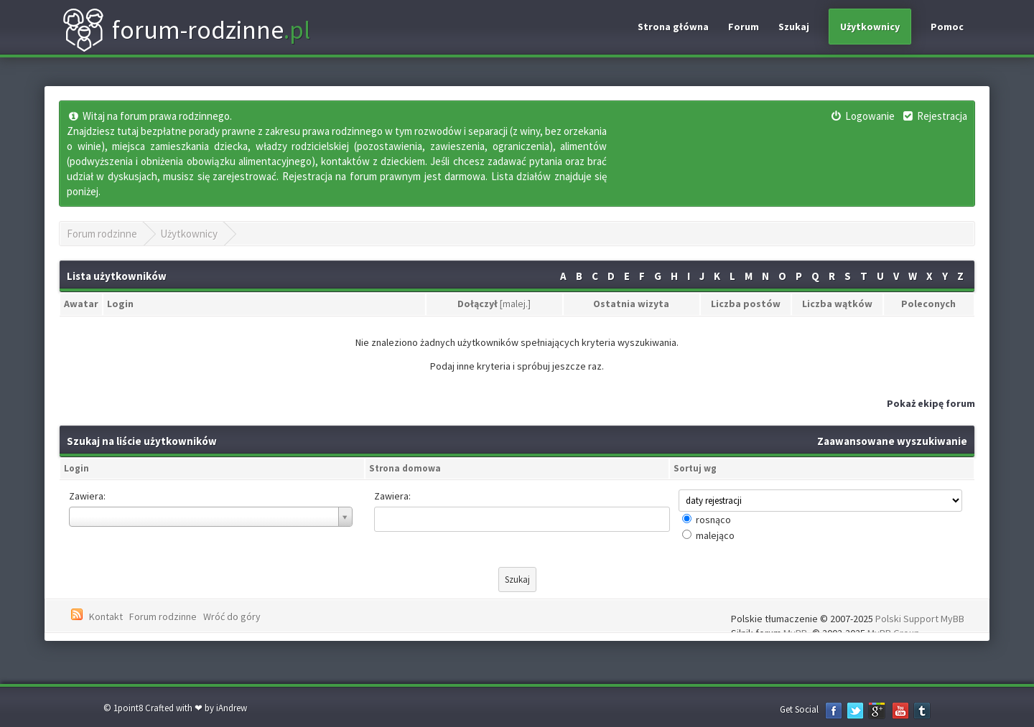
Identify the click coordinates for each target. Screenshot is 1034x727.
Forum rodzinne (102, 233)
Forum (743, 26)
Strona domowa (405, 468)
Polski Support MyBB (919, 618)
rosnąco (713, 519)
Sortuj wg (695, 468)
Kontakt (106, 616)
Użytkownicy (870, 26)
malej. (515, 303)
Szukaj (793, 26)
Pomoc (947, 26)
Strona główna (673, 26)
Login (76, 468)
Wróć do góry (232, 616)
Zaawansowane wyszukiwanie (892, 441)
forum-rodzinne (186, 30)
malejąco (715, 535)
